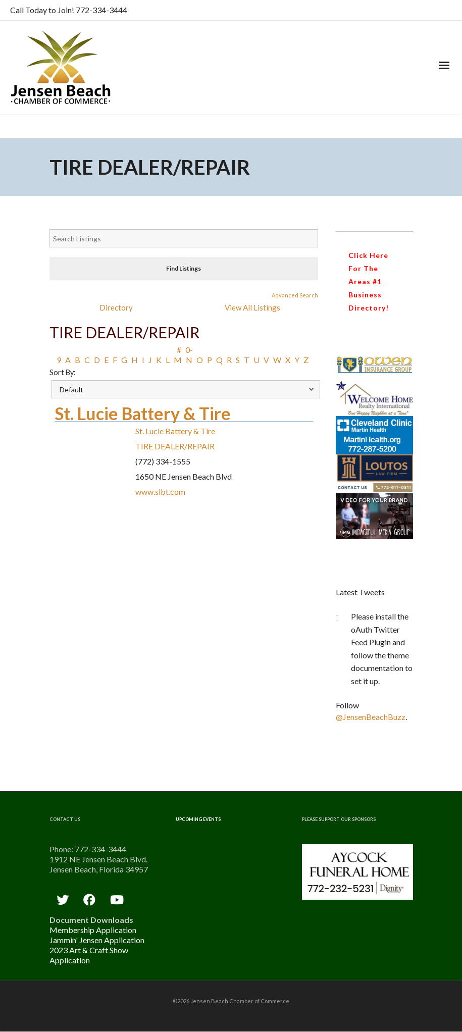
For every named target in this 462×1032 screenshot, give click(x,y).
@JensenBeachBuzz (370, 716)
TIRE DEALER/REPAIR (175, 446)
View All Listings (252, 307)
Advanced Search (295, 295)
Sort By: (62, 372)
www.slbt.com (160, 491)
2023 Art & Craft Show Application (88, 955)
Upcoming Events (198, 819)
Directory (116, 307)
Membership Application (92, 930)
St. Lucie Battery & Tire (143, 413)
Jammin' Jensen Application (96, 940)
